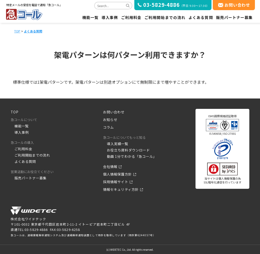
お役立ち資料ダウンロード (128, 150)
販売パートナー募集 (234, 17)
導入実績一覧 (117, 143)
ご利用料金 (131, 17)
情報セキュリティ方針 (121, 189)
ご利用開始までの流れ (164, 17)
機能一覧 (90, 17)
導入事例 (110, 17)
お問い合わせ (237, 5)
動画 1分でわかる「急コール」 (132, 156)
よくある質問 (200, 17)
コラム (108, 127)
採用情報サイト (115, 181)
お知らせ (110, 119)
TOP (17, 31)
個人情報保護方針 (117, 174)
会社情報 (110, 166)
